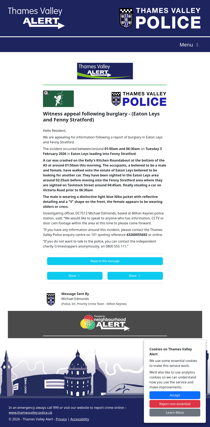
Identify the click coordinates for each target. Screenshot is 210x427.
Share (75, 276)
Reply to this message (105, 261)
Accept (175, 395)
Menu (190, 44)
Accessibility (79, 419)
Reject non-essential (175, 404)
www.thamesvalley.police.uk (30, 412)
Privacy (61, 419)
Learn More (175, 412)
